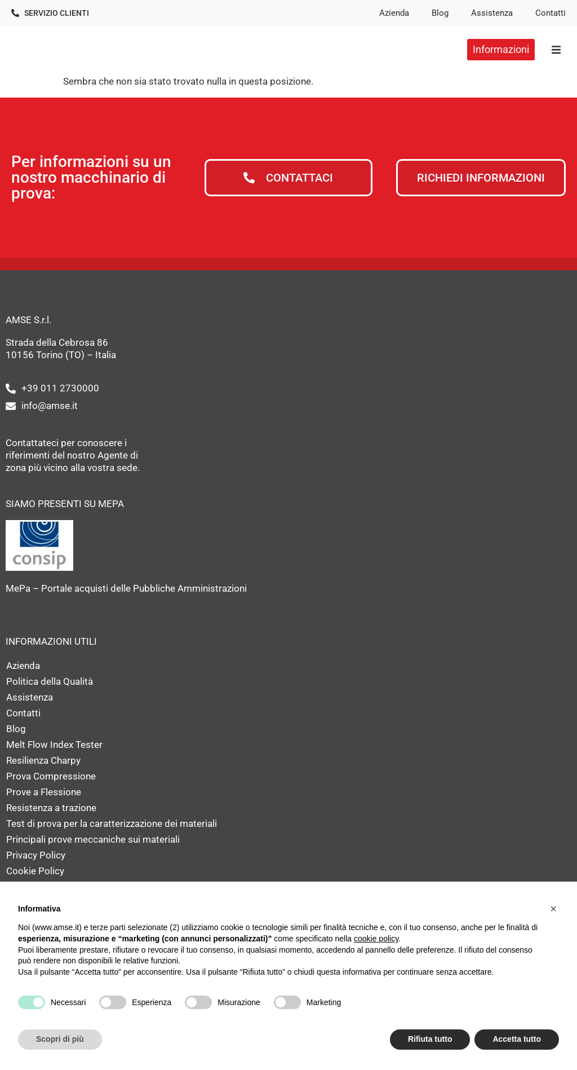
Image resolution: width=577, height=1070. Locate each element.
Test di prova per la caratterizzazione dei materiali (111, 823)
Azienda (394, 13)
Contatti (550, 13)
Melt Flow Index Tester (54, 744)
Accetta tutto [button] (516, 1038)
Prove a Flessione (43, 792)
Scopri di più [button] (60, 1038)
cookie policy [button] (376, 938)
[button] (556, 49)
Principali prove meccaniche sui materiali (93, 839)
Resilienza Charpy (43, 760)
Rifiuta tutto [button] (430, 1038)
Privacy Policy (35, 855)
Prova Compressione (51, 776)
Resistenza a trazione (51, 807)
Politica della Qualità (49, 681)
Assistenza (492, 13)
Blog (440, 13)
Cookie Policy (35, 871)
